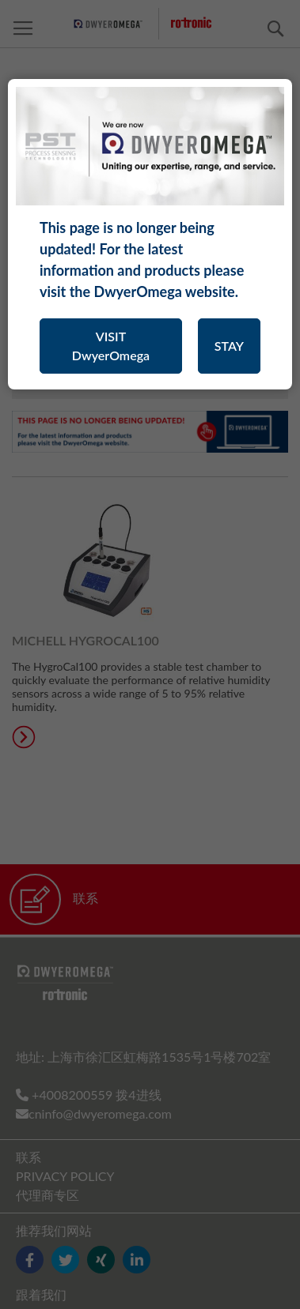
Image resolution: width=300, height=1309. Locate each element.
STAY (229, 345)
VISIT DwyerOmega (111, 346)
